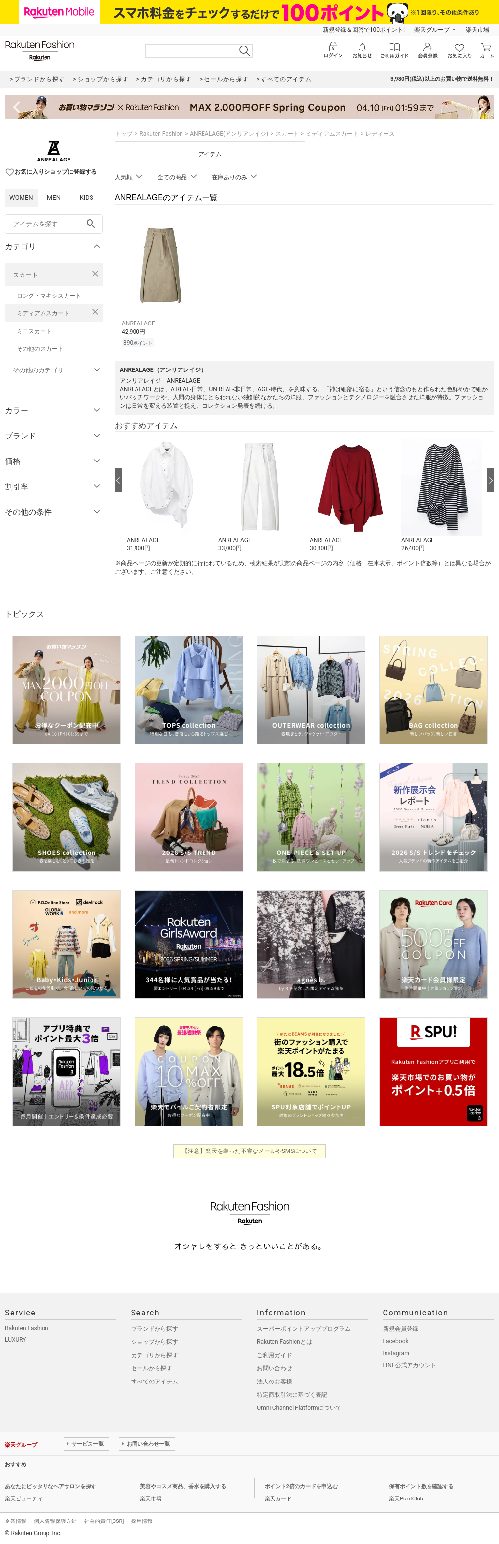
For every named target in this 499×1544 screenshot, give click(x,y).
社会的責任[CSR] (104, 1521)
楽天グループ (432, 29)
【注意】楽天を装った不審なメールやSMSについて (250, 1151)
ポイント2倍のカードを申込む (301, 1486)
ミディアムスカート (43, 313)
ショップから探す (154, 1341)
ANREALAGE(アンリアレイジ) (229, 133)
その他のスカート (40, 349)
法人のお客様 (274, 1381)
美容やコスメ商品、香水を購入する (183, 1486)
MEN (54, 197)
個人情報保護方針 (55, 1521)
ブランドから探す (154, 1328)
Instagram (396, 1353)
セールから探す (151, 1368)
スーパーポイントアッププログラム (304, 1328)
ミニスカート (34, 331)
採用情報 (142, 1521)
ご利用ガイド (274, 1355)
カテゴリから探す (154, 1355)
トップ (124, 133)
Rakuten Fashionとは (284, 1341)
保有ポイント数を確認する (421, 1486)
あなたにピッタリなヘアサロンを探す (50, 1486)
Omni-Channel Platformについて (299, 1408)
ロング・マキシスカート (49, 295)
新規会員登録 (400, 1328)
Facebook (395, 1341)
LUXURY (15, 1340)
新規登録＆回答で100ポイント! (364, 29)
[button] (167, 495)
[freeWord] (54, 224)
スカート (25, 274)
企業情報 (15, 1521)
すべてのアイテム (154, 1381)
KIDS (86, 197)
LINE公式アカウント (409, 1365)
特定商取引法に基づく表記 (292, 1394)
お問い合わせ (274, 1368)
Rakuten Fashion (161, 133)
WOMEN (21, 197)
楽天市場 (477, 29)
